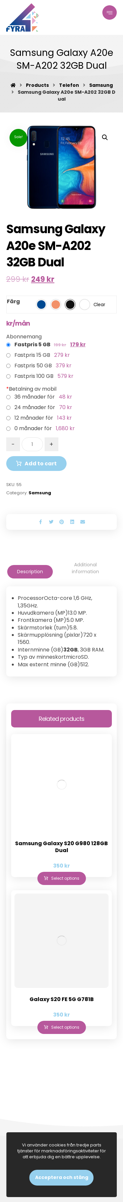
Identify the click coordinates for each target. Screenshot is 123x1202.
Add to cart (41, 463)
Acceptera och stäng (61, 1177)
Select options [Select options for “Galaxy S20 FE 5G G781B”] (65, 1027)
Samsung (40, 493)
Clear (99, 305)
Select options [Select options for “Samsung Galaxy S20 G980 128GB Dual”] (65, 878)
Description (30, 571)
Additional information (85, 568)
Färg (13, 301)
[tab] (30, 571)
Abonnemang (24, 336)
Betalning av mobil (31, 389)
